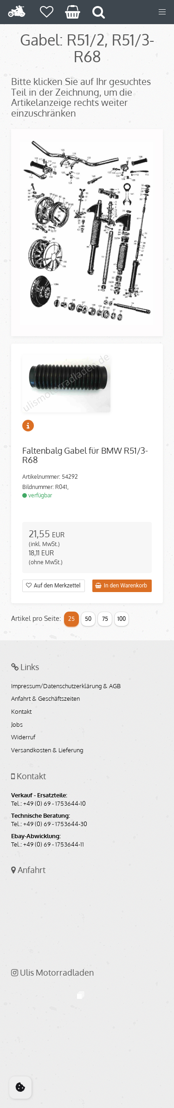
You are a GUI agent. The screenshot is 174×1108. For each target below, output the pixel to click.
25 (71, 618)
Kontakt (21, 712)
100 (121, 618)
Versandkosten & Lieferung (47, 750)
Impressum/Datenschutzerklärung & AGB (66, 686)
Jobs (17, 725)
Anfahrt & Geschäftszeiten (45, 699)
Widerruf (23, 737)
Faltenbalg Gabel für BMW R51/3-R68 (85, 455)
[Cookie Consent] (20, 1087)
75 (105, 618)
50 (88, 618)
